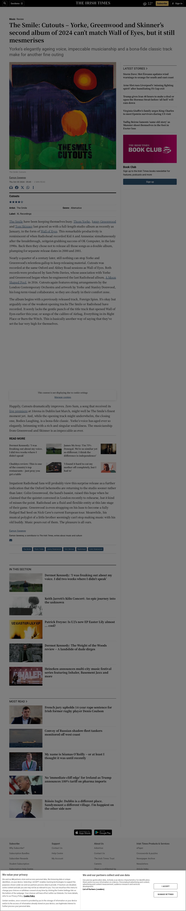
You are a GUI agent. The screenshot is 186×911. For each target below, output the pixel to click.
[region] (93, 890)
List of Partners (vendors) (93, 889)
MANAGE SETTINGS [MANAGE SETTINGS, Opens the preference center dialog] (165, 894)
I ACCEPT (165, 886)
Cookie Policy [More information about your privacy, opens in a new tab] (29, 896)
